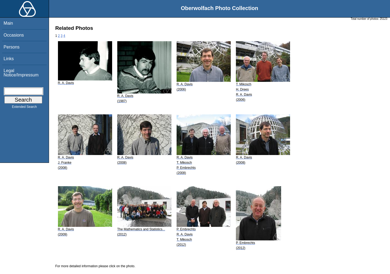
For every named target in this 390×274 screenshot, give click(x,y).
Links (9, 58)
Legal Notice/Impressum (21, 72)
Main (8, 23)
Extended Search (24, 107)
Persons (12, 47)
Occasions (14, 35)
